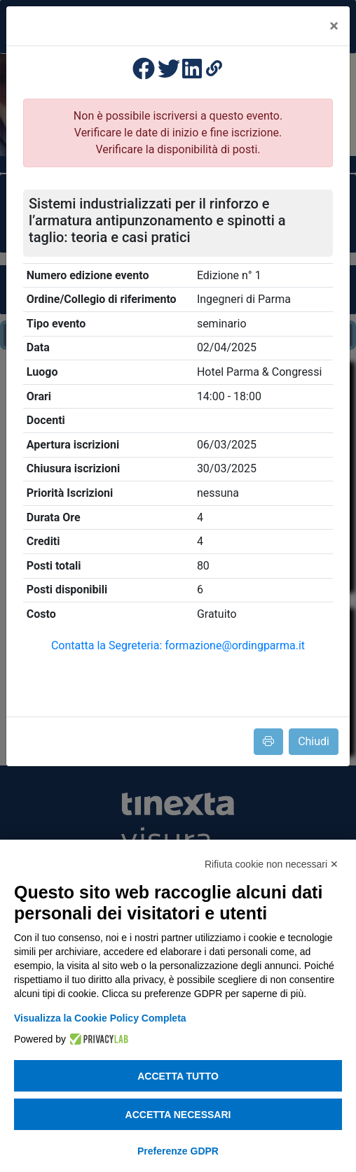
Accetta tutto (178, 1076)
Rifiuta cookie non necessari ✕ (271, 864)
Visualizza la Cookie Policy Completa (100, 1018)
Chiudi (313, 741)
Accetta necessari (178, 1114)
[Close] (334, 25)
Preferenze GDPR (178, 1151)
